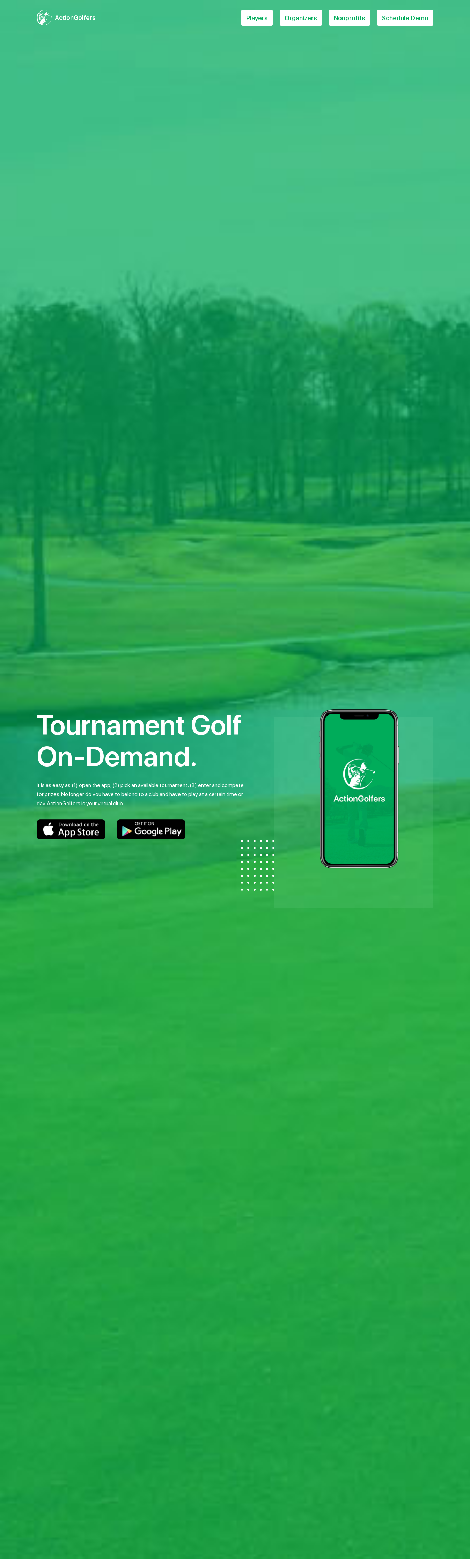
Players (257, 18)
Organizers (301, 18)
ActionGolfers (75, 17)
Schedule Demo (405, 18)
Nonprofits (349, 18)
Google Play (151, 829)
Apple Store (71, 829)
